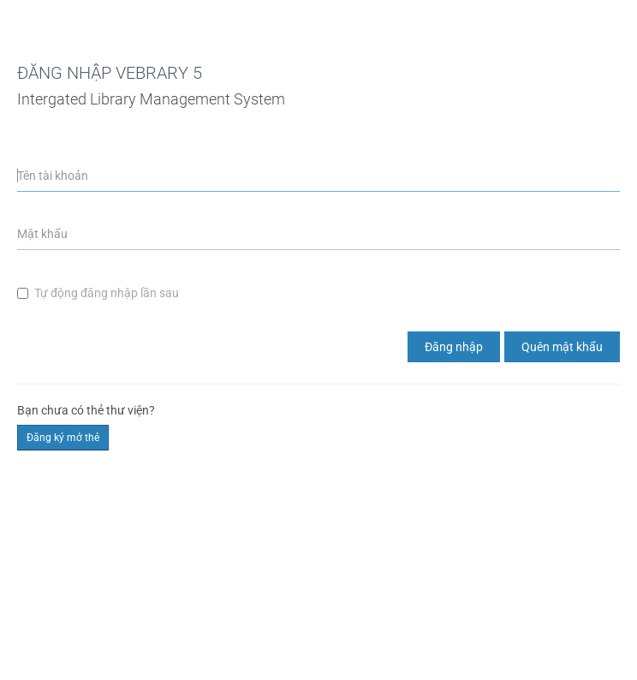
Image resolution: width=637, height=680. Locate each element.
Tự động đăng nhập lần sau (98, 293)
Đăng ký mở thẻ (63, 438)
